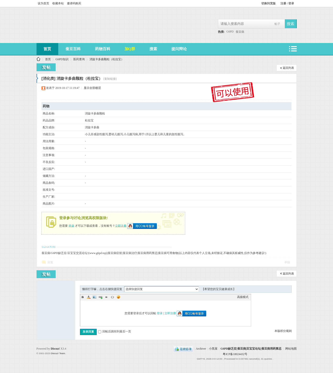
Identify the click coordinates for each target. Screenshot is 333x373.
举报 (287, 262)
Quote (106, 297)
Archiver (201, 348)
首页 (47, 49)
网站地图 (291, 348)
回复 (50, 262)
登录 (71, 225)
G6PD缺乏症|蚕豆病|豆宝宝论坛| (38, 59)
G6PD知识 (62, 59)
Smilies (118, 297)
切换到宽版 (268, 3)
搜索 (153, 49)
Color (88, 297)
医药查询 (79, 59)
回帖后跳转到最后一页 (114, 331)
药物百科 (102, 49)
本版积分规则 (283, 331)
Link (100, 297)
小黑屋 (213, 348)
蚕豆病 (240, 31)
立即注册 (121, 225)
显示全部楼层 (92, 88)
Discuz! (55, 348)
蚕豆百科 (73, 49)
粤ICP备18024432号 (235, 354)
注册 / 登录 (287, 3)
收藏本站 (58, 3)
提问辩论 (179, 49)
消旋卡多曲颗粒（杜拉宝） (107, 59)
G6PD (230, 31)
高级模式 (242, 297)
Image (94, 297)
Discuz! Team (58, 353)
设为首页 (43, 3)
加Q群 (130, 49)
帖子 (277, 24)
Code (112, 297)
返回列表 (288, 68)
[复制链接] (110, 79)
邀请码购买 (74, 3)
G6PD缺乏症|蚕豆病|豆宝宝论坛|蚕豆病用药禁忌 (251, 348)
